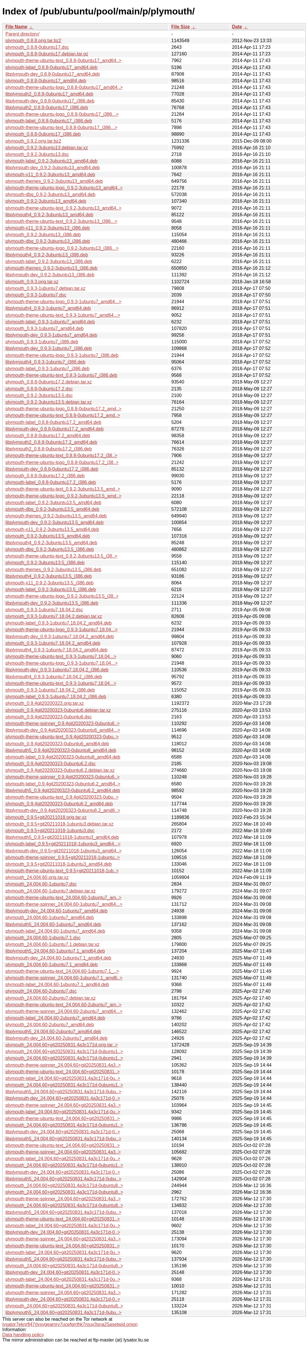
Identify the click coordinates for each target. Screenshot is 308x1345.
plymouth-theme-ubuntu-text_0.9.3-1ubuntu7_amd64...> (62, 315)
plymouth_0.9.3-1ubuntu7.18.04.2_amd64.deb (52, 643)
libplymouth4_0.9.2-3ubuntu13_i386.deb (46, 254)
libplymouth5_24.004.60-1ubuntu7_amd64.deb (53, 924)
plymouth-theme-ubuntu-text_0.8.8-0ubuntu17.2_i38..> (61, 455)
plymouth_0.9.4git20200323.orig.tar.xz (44, 703)
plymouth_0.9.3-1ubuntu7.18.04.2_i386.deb (50, 690)
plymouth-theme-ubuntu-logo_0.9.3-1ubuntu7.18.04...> (61, 629)
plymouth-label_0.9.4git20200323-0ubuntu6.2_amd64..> (62, 783)
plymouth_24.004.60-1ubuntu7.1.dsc (43, 937)
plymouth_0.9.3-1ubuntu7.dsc (35, 295)
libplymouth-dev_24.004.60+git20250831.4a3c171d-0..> (62, 1098)
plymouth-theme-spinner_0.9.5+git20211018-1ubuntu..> (62, 857)
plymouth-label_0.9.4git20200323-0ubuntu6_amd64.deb (62, 757)
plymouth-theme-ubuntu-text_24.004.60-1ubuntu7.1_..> (62, 971)
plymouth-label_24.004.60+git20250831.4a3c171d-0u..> (62, 1078)
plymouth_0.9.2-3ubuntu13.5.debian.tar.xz (48, 402)
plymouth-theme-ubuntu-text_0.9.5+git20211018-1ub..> (62, 870)
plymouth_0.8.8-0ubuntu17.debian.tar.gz (46, 53)
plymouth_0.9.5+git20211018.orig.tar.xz (46, 817)
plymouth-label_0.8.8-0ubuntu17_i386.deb (48, 120)
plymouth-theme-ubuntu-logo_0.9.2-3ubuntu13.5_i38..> (62, 596)
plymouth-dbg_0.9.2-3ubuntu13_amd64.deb (50, 194)
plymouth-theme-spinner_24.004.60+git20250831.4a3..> (63, 1065)
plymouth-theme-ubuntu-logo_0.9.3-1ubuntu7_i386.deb (61, 355)
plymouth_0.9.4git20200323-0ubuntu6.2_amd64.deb (59, 803)
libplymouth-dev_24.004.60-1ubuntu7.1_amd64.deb (58, 957)
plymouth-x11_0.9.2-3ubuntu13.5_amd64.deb (52, 529)
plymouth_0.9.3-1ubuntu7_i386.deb (41, 341)
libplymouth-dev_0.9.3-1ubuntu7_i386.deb (48, 348)
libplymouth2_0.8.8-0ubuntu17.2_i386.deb (48, 448)
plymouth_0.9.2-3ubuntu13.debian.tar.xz (46, 147)
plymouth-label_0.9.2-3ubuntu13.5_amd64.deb (53, 502)
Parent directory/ (22, 33)
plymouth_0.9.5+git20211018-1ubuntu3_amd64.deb (58, 864)
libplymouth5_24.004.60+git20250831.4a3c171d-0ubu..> (63, 1091)
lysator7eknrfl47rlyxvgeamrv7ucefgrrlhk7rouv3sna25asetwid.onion (70, 1324)
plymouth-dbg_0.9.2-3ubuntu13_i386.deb (47, 241)
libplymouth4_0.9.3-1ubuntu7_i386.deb (45, 361)
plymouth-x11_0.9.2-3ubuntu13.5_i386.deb (49, 582)
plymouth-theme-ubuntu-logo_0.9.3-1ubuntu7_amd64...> (63, 301)
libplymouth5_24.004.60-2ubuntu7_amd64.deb (53, 1031)
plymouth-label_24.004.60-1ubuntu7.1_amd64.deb (57, 984)
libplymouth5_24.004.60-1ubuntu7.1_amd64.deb (55, 951)
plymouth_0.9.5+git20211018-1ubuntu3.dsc (49, 830)
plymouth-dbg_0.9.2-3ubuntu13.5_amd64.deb (52, 509)
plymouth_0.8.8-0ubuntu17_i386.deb (43, 134)
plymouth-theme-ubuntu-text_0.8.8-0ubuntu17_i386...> (61, 127)
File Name (16, 26)
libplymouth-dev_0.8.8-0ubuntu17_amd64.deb (52, 74)
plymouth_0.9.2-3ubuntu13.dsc (37, 154)
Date (237, 26)
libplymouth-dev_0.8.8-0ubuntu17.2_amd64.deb (54, 428)
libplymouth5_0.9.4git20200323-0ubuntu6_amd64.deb (60, 750)
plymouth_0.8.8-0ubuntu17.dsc (37, 47)
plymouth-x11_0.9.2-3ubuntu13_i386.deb (47, 228)
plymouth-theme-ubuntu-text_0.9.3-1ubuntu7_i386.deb (61, 375)
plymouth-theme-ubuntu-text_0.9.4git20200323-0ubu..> (62, 736)
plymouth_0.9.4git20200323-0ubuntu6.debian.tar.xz (58, 710)
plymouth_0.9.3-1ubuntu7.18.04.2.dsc (44, 609)
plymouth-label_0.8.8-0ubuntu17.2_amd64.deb (53, 422)
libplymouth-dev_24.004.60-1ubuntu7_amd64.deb (56, 910)
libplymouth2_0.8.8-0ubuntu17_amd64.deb (49, 94)
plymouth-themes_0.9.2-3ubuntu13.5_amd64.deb (56, 515)
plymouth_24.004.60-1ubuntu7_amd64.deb (49, 917)
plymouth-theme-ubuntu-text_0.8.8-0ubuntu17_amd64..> (63, 60)
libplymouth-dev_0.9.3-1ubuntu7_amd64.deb (51, 335)
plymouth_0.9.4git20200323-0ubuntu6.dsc (48, 716)
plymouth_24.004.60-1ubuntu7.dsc (40, 884)
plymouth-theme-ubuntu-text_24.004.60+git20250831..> (62, 1071)
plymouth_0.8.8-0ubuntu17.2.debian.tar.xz (48, 381)
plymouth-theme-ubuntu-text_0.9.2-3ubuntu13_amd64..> (63, 208)
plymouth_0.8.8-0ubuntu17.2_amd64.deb (47, 435)
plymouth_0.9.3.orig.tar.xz (31, 281)
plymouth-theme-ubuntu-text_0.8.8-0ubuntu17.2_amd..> (62, 415)
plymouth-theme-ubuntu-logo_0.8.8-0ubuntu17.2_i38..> (62, 462)
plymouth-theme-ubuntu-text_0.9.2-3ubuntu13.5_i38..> (61, 556)
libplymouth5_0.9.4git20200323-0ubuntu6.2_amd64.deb (62, 790)
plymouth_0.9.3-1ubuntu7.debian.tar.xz (45, 288)
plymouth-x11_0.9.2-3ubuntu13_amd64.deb (50, 174)
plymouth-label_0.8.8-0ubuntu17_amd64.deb (51, 67)
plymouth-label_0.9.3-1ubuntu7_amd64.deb (50, 321)
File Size (180, 26)
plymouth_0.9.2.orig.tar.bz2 (33, 141)
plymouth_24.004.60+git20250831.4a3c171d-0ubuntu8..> (64, 1185)
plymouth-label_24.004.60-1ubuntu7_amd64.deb (55, 931)
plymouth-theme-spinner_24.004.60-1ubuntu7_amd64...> (63, 904)
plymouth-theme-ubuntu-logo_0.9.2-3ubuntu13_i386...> (62, 248)
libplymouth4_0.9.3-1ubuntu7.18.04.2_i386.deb (53, 676)
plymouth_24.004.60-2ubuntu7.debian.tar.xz (50, 998)
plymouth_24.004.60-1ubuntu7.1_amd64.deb (51, 964)
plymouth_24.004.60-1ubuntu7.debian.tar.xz (50, 890)
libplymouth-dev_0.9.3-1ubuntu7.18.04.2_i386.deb (57, 669)
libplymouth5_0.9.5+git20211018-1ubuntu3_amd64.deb (62, 837)
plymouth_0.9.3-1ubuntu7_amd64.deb (44, 328)
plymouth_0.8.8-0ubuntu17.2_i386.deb (45, 475)
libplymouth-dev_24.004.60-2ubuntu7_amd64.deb (56, 1038)
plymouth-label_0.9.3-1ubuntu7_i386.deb (47, 368)
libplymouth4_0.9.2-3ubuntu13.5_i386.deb (48, 576)
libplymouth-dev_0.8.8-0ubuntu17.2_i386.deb (51, 469)
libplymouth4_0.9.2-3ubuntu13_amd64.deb (49, 214)
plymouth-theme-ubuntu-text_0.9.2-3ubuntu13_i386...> (61, 221)
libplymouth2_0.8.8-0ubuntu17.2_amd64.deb (51, 442)
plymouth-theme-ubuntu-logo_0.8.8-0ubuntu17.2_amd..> (63, 408)
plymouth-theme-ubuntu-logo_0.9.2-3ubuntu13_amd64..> (64, 187)
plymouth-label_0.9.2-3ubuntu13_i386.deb (48, 261)
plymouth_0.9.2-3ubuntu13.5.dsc (39, 395)
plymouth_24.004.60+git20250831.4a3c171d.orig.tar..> (61, 1044)
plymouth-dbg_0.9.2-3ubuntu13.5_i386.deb (49, 549)
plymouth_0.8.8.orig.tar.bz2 (33, 40)
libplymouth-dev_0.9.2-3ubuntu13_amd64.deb (52, 167)
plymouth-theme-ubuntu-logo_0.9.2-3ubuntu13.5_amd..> (63, 495)
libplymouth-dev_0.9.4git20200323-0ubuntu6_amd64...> (62, 730)
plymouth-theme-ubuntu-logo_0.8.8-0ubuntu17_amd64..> (64, 87)
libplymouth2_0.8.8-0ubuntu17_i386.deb (46, 107)
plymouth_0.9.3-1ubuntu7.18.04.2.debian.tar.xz (53, 616)
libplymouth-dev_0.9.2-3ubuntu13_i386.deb (49, 274)
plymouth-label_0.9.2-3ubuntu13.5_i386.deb (50, 589)
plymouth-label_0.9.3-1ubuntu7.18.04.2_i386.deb (55, 696)
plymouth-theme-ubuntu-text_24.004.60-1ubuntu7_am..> (63, 897)
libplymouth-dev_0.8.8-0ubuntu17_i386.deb (49, 100)
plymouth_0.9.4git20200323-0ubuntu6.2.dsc (50, 763)
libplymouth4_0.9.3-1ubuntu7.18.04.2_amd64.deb (56, 649)
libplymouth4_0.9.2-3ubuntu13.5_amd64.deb (51, 542)
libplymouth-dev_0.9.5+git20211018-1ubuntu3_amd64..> (63, 850)
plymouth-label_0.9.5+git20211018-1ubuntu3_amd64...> (63, 843)
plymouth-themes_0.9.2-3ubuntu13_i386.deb (51, 268)
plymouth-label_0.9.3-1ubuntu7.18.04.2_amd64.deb (58, 623)
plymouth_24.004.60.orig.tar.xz (37, 877)
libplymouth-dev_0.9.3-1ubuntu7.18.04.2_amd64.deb (59, 636)
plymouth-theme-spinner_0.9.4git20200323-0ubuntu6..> (62, 723)
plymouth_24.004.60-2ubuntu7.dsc (40, 991)
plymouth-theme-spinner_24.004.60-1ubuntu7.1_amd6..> (63, 977)
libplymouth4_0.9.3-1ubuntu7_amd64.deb (48, 308)
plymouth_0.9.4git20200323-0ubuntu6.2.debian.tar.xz (60, 770)
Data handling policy (23, 1334)
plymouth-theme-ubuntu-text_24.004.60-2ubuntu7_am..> (63, 1004)
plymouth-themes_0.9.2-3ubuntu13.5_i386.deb (53, 569)
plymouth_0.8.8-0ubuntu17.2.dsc (39, 388)
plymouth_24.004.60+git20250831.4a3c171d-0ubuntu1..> (64, 1051)
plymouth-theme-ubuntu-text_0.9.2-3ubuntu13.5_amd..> (62, 489)
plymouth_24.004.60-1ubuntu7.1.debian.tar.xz (52, 944)
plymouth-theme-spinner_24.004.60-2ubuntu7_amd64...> (63, 1011)
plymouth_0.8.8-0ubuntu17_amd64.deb (45, 80)
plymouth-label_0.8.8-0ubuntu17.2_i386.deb (50, 482)
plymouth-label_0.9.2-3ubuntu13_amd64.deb (51, 161)
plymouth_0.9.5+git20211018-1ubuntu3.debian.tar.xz (59, 823)
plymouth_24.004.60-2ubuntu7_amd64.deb (49, 1024)
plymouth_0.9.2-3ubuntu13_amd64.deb (45, 201)
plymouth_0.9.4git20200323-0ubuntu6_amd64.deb (57, 743)
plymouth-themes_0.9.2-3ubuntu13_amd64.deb (54, 181)
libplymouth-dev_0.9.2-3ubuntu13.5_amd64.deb (54, 522)
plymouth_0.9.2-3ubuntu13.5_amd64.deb (47, 536)
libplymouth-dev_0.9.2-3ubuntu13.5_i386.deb (51, 603)
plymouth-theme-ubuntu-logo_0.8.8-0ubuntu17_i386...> (62, 114)
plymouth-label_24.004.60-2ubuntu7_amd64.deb (55, 1018)
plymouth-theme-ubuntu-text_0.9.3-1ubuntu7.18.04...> (60, 656)
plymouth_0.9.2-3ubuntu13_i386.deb (43, 234)
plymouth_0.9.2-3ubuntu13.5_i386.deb (45, 562)
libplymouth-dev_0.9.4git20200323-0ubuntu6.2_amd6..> (62, 810)
